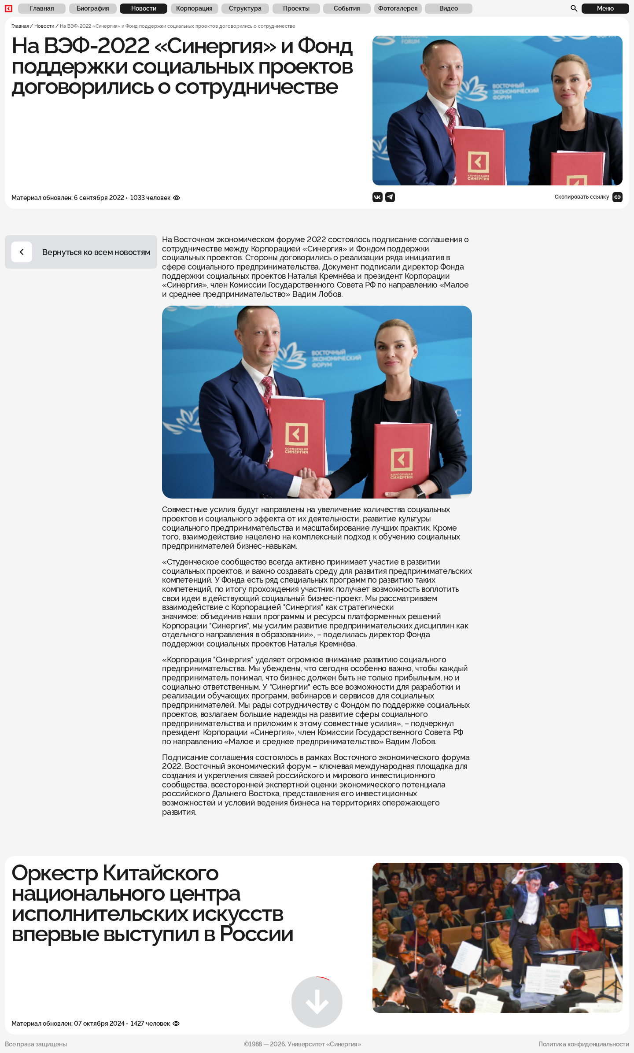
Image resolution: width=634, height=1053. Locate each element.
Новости (44, 26)
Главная (20, 26)
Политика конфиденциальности (583, 1044)
